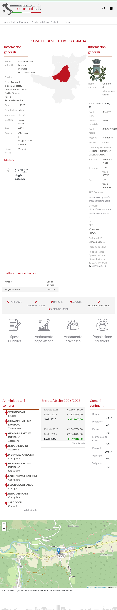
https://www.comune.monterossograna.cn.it (100, 213)
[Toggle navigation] (103, 8)
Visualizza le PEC (94, 230)
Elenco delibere (97, 241)
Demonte (97, 447)
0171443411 (99, 266)
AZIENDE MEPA (59, 309)
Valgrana (97, 463)
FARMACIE (16, 301)
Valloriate (97, 455)
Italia (13, 22)
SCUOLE (77, 301)
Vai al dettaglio (30, 487)
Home (5, 22)
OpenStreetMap (101, 564)
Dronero (96, 429)
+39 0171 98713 (105, 171)
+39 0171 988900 (106, 184)
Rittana (96, 413)
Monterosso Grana (61, 22)
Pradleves (97, 421)
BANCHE (58, 301)
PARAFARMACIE (36, 305)
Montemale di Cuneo (99, 438)
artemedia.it (55, 603)
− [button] (4, 506)
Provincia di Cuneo (41, 22)
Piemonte (23, 22)
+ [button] (4, 501)
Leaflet (89, 564)
